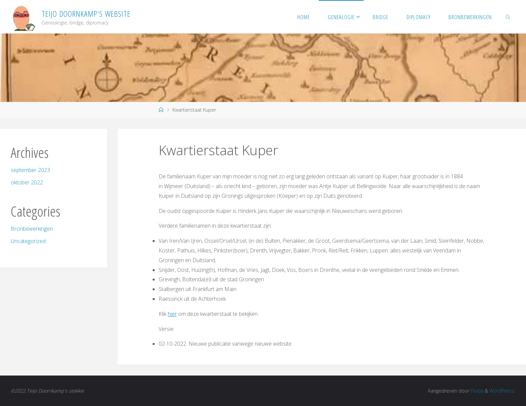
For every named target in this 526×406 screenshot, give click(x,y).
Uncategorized (28, 241)
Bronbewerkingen (32, 228)
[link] (508, 17)
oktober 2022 (27, 182)
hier (172, 313)
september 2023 (30, 170)
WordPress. (502, 391)
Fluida (476, 391)
